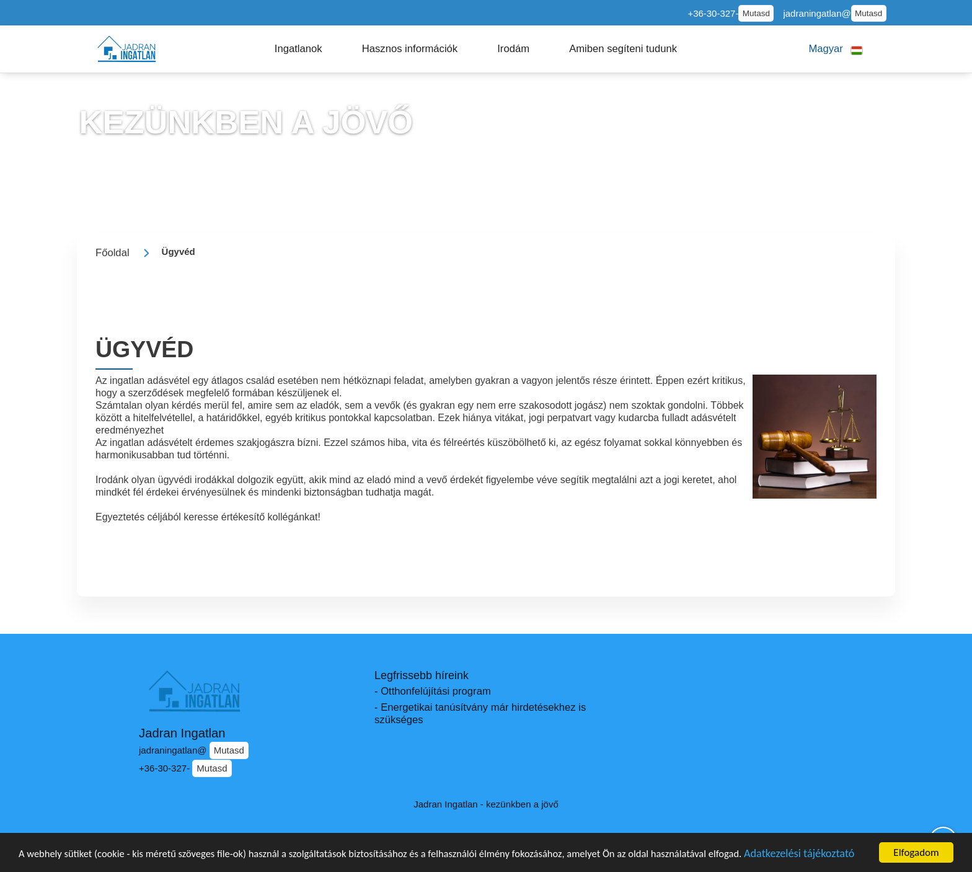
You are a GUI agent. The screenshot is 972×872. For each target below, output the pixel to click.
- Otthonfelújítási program (432, 691)
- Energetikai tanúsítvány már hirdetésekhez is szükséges (480, 713)
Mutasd (756, 13)
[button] (298, 49)
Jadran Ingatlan (182, 733)
